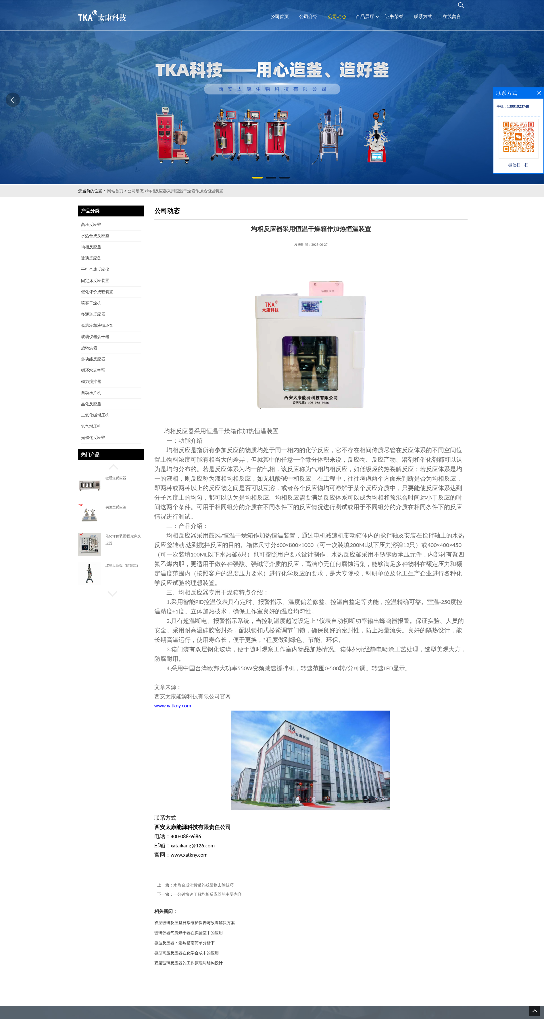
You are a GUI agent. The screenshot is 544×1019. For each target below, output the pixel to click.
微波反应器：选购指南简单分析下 (206, 943)
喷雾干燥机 (91, 303)
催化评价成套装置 (97, 292)
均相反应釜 (91, 247)
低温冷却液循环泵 (97, 325)
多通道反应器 (93, 314)
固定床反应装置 (95, 281)
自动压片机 (91, 393)
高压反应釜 (91, 224)
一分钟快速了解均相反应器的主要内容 (229, 894)
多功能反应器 (93, 359)
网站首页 (115, 191)
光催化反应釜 (93, 437)
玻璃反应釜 (91, 258)
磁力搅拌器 (91, 381)
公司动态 (136, 191)
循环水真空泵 (93, 370)
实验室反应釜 (115, 507)
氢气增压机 (91, 426)
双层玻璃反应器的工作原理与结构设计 (210, 963)
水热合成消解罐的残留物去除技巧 (225, 885)
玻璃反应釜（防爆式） (122, 565)
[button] (111, 466)
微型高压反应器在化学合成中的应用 (208, 953)
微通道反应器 (115, 478)
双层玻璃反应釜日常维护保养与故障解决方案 (216, 923)
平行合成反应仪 (95, 269)
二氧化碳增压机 (95, 415)
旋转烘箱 (89, 348)
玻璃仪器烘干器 (95, 337)
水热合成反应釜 (95, 236)
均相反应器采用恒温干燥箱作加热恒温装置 (185, 191)
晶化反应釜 (91, 404)
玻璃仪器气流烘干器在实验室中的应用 (210, 933)
